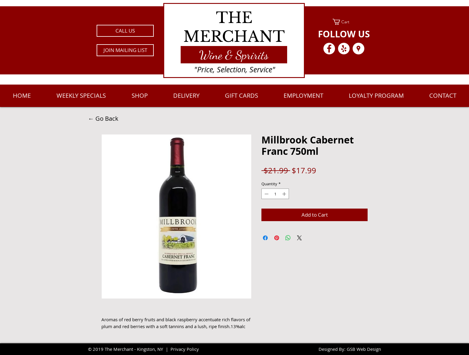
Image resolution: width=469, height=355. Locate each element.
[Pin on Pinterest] (276, 237)
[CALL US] (125, 31)
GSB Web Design (364, 349)
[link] (344, 22)
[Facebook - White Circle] (329, 48)
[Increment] (284, 194)
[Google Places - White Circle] (358, 48)
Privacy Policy (184, 349)
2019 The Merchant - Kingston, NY (128, 349)
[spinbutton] (275, 194)
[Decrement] (265, 194)
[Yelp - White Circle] (344, 48)
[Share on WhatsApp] (288, 237)
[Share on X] (299, 237)
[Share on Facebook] (265, 237)
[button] (125, 50)
